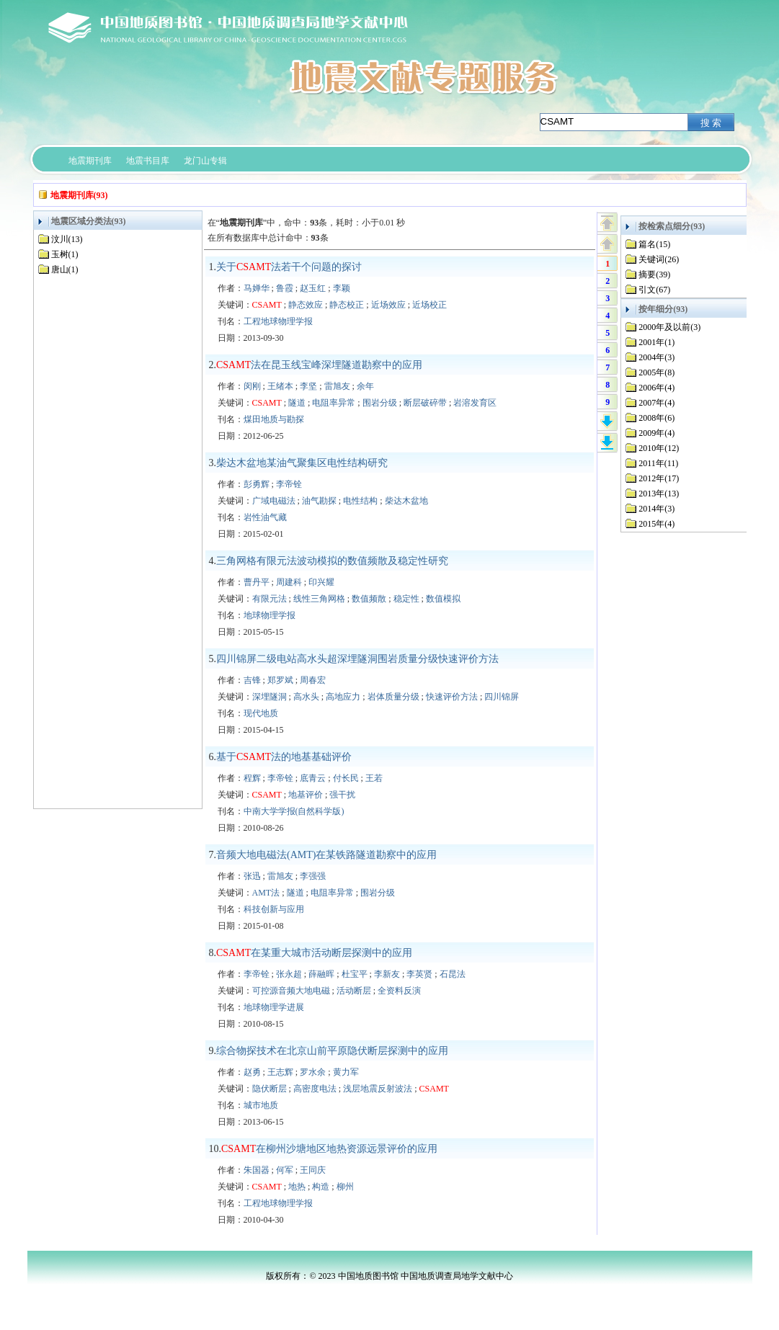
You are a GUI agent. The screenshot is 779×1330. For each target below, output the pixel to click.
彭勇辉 (257, 484)
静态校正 (346, 305)
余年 (365, 386)
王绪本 (280, 386)
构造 (320, 1187)
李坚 (308, 386)
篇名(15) (654, 244)
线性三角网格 (319, 599)
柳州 (345, 1187)
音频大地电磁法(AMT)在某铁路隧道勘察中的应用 (326, 854)
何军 (284, 1170)
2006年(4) (656, 388)
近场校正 (429, 305)
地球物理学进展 (274, 1007)
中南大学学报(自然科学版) (294, 811)
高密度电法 (315, 1089)
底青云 (313, 778)
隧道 (297, 403)
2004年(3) (656, 357)
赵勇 (252, 1072)
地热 (297, 1187)
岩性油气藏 (265, 517)
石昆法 (453, 974)
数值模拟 (443, 599)
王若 (374, 778)
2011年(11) (658, 463)
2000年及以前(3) (669, 327)
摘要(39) (654, 274)
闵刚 (252, 386)
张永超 (289, 974)
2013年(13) (658, 493)
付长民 (346, 778)
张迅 (252, 876)
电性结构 (360, 501)
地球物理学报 (269, 615)
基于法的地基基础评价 (284, 756)
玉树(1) (65, 254)
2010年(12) (658, 448)
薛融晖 (321, 974)
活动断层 (354, 991)
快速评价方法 (452, 697)
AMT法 (266, 893)
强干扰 (342, 795)
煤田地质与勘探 (274, 419)
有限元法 (269, 599)
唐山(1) (65, 269)
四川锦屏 (501, 697)
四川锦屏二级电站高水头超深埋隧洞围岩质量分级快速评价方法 (357, 658)
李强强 (313, 876)
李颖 (341, 288)
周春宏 (313, 680)
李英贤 (419, 974)
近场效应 (388, 305)
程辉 (252, 778)
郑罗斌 (280, 680)
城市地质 (261, 1105)
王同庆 (313, 1170)
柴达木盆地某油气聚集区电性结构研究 (302, 463)
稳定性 (406, 599)
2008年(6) (656, 418)
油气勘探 (319, 501)
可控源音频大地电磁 (291, 991)
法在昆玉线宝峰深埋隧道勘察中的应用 (319, 365)
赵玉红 (313, 288)
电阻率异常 (333, 403)
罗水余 (313, 1072)
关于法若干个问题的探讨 (289, 267)
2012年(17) (658, 478)
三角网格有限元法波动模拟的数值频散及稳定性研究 (332, 560)
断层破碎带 (425, 403)
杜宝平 (355, 974)
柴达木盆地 (406, 501)
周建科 (289, 582)
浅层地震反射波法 (377, 1089)
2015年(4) (656, 524)
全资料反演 (399, 991)
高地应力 (343, 697)
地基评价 (305, 795)
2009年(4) (656, 433)
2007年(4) (656, 403)
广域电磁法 (273, 501)
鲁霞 (284, 288)
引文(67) (654, 290)
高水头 (306, 697)
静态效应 (305, 305)
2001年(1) (656, 342)
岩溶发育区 (475, 403)
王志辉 (280, 1072)
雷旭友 (337, 386)
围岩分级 (379, 403)
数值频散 (369, 599)
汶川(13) (67, 239)
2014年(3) (656, 509)
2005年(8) (656, 372)
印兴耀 (321, 582)
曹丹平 (257, 582)
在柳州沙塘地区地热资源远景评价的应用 (329, 1148)
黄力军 (346, 1072)
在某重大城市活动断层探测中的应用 (314, 952)
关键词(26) (658, 259)
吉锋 (252, 680)
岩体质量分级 (393, 697)
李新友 (387, 974)
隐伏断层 (269, 1089)
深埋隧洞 (269, 697)
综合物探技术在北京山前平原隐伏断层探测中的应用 (332, 1050)
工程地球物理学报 (278, 321)
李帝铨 (289, 484)
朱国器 (257, 1170)
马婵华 (257, 288)
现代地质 (261, 713)
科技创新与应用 (274, 909)
